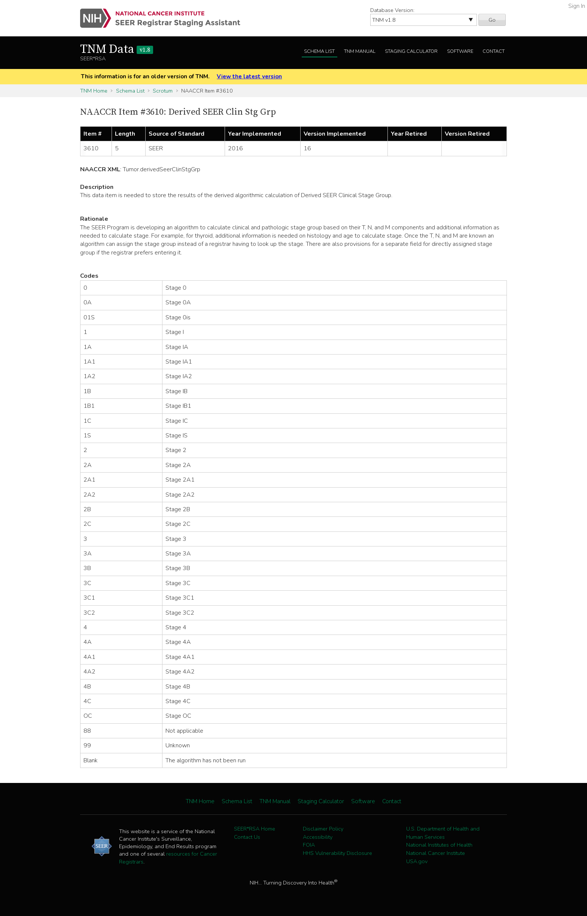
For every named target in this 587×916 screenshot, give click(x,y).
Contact (494, 51)
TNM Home (93, 90)
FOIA (309, 845)
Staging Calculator (411, 51)
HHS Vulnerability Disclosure (337, 853)
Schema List (319, 51)
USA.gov (417, 861)
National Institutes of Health (439, 845)
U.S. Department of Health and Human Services (443, 833)
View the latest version (249, 76)
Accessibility (317, 837)
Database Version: (392, 10)
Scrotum (163, 90)
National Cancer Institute (435, 853)
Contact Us (247, 837)
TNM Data (116, 49)
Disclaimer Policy (323, 828)
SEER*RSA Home (254, 828)
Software (460, 51)
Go (492, 20)
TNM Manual (359, 51)
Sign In (576, 6)
